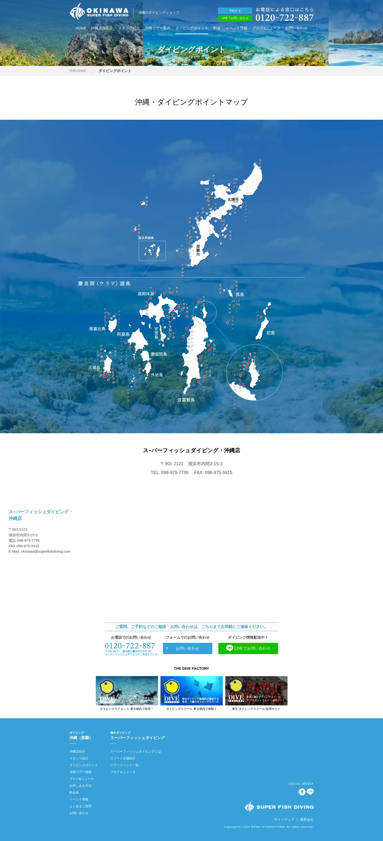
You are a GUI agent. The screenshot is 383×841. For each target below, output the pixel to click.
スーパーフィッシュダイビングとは (135, 751)
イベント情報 (236, 28)
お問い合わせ (296, 28)
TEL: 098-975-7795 (170, 472)
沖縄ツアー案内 (157, 28)
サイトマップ (284, 819)
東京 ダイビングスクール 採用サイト (256, 709)
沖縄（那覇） (83, 735)
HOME (81, 28)
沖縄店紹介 (77, 751)
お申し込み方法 (80, 785)
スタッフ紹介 (129, 28)
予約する (235, 10)
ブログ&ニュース (266, 28)
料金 (217, 28)
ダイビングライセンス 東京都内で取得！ (126, 709)
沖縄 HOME (77, 71)
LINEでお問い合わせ (235, 18)
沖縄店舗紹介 (102, 28)
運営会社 (307, 819)
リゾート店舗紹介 (123, 758)
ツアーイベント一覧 (124, 765)
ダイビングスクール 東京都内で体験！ (191, 709)
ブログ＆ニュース (123, 772)
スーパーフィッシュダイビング (137, 735)
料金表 (74, 792)
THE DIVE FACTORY (191, 668)
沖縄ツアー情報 (80, 772)
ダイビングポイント (191, 28)
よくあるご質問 (80, 806)
